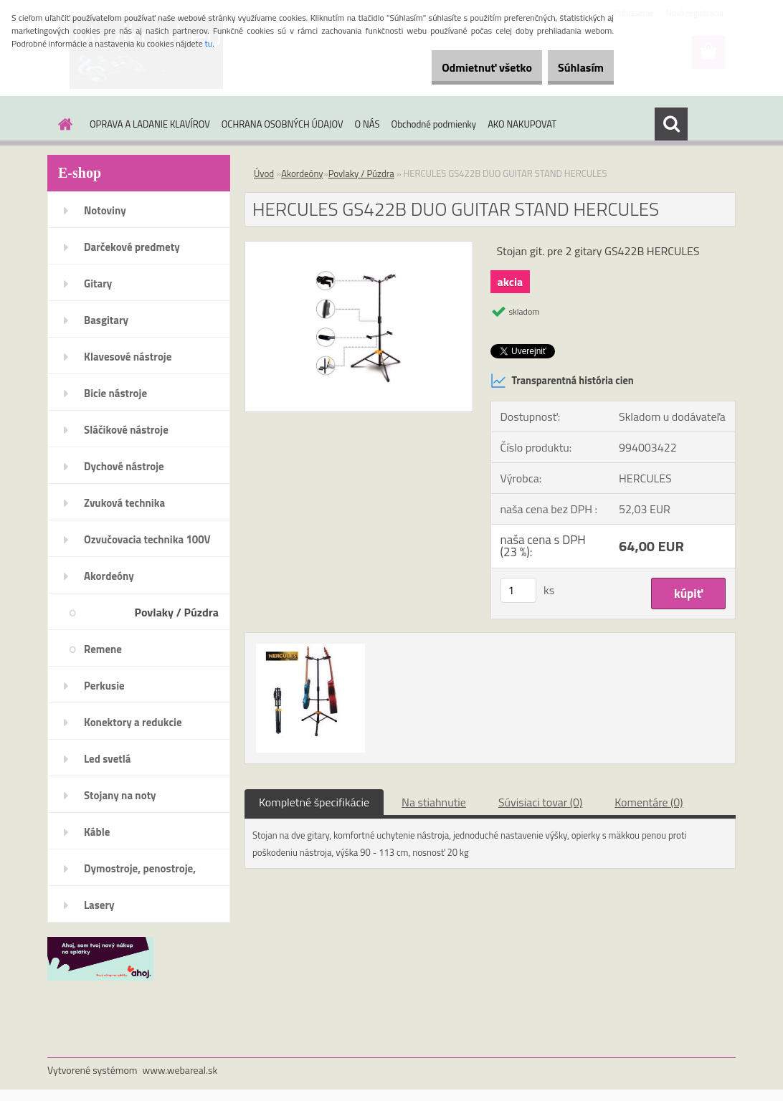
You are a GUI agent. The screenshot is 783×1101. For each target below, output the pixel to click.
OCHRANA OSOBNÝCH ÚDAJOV (282, 124)
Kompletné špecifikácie (314, 802)
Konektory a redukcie (133, 722)
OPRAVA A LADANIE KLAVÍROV (150, 124)
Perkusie (104, 685)
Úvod (264, 173)
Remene (103, 649)
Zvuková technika (124, 503)
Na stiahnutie (434, 802)
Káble (97, 832)
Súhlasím (573, 67)
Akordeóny (109, 576)
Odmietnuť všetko (463, 67)
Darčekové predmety (132, 247)
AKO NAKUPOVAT (522, 124)
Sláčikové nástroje (126, 429)
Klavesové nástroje (127, 356)
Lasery (99, 905)
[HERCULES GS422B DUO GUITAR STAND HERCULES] (359, 247)
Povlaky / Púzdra (177, 612)
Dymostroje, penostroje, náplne (140, 873)
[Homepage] (62, 124)
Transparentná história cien (562, 381)
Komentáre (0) (648, 802)
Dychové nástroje (124, 466)
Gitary (98, 283)
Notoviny (105, 210)
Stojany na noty (120, 795)
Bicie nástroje (115, 393)
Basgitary (106, 320)
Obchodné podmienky (434, 124)
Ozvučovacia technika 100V (147, 539)
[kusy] (518, 590)
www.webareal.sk (180, 1069)
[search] (671, 124)
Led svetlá (107, 758)
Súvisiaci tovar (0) (540, 802)
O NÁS (367, 124)
